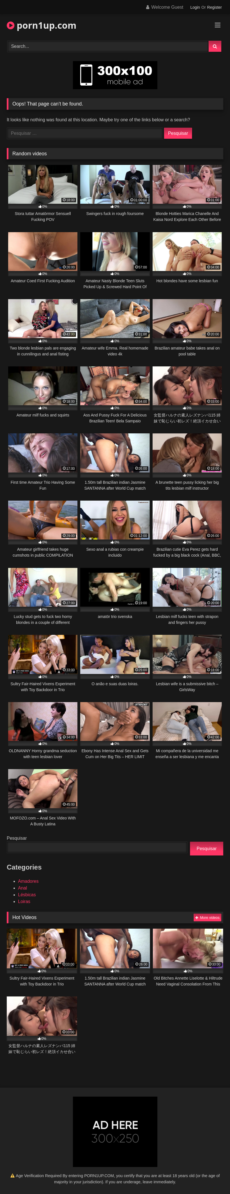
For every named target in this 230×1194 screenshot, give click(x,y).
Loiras (24, 901)
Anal (22, 888)
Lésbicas (27, 894)
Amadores (28, 881)
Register (214, 7)
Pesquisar (17, 838)
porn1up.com (41, 25)
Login (195, 7)
